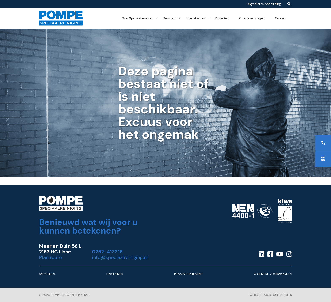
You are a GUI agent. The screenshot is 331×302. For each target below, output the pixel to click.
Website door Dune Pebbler (271, 295)
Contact (281, 18)
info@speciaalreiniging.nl (120, 257)
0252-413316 (107, 252)
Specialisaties (195, 18)
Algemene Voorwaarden (273, 274)
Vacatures (47, 274)
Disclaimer (114, 274)
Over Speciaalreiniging (137, 18)
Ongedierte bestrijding (263, 4)
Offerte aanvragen (252, 18)
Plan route (50, 257)
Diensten (169, 18)
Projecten (222, 18)
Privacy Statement (188, 274)
